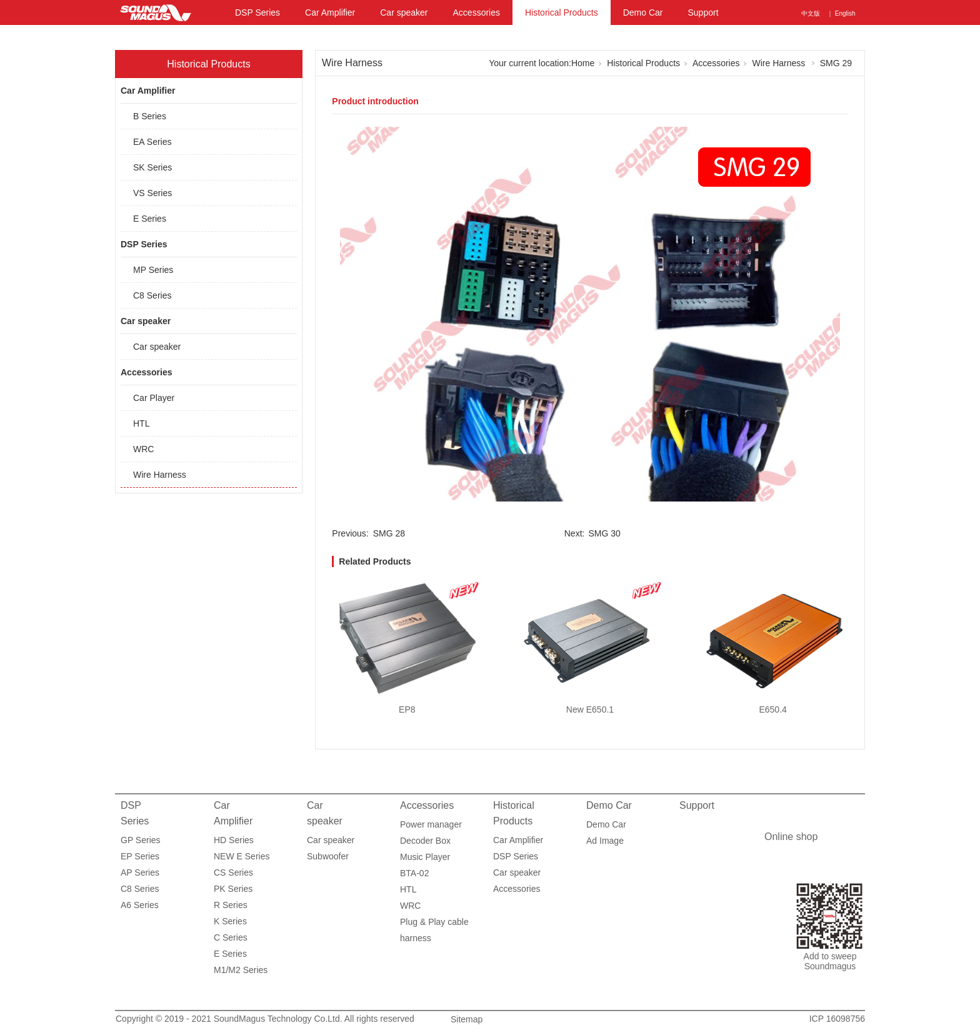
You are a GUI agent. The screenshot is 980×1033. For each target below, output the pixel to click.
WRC (143, 449)
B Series (149, 116)
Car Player (153, 398)
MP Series (153, 270)
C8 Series (152, 295)
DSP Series (257, 12)
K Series (230, 921)
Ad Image (605, 841)
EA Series (152, 142)
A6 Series (140, 905)
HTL (141, 423)
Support (703, 12)
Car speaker (404, 12)
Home (582, 63)
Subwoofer (328, 856)
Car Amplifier (330, 12)
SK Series (152, 167)
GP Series (141, 840)
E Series (149, 219)
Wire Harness (159, 475)
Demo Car (643, 12)
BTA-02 (414, 873)
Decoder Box (425, 841)
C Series (231, 937)
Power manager (431, 824)
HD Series (234, 840)
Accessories (476, 12)
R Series (231, 905)
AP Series (140, 872)
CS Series (233, 872)
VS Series (152, 193)
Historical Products (561, 12)
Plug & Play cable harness (434, 923)
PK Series (233, 889)
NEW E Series (241, 856)
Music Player (425, 857)
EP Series (140, 856)
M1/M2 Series (241, 970)
